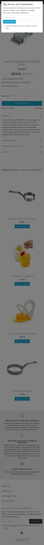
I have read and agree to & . (20, 27)
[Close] (40, 4)
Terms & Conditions (25, 26)
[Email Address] (20, 17)
